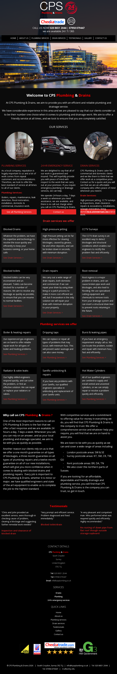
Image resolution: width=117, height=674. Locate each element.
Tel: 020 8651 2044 (100, 665)
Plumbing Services (40, 38)
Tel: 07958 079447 (50, 668)
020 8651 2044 (58, 28)
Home (13, 38)
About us (23, 38)
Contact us (100, 38)
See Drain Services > (13, 257)
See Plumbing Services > (15, 354)
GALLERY (88, 38)
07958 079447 (77, 28)
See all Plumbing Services (19, 211)
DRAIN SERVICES (59, 38)
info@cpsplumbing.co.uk (61, 580)
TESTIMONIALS (75, 38)
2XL (73, 668)
